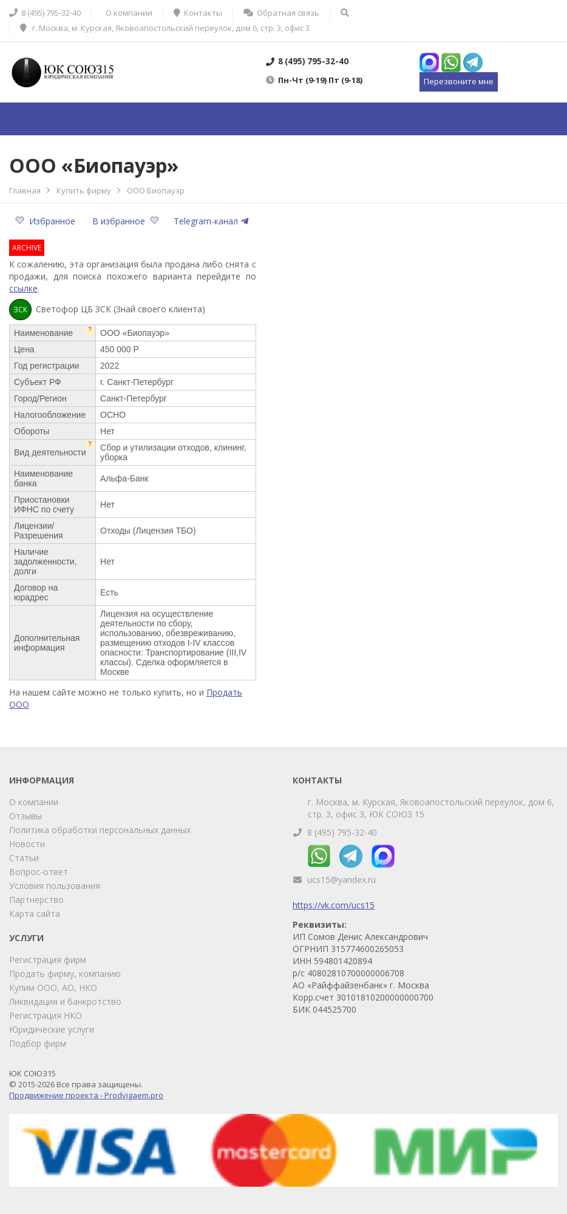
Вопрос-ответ (38, 871)
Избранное (46, 221)
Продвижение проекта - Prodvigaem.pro (86, 1095)
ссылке (23, 288)
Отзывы (25, 816)
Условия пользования (54, 885)
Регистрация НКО (45, 1015)
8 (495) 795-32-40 (342, 832)
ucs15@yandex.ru (341, 879)
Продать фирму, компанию (65, 973)
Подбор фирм (37, 1043)
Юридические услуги (51, 1029)
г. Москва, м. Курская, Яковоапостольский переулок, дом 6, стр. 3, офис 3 (165, 27)
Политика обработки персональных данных (100, 830)
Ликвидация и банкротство (65, 1001)
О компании (33, 802)
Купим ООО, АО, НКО (53, 987)
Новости (27, 844)
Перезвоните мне (459, 81)
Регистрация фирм (47, 959)
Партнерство (36, 899)
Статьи (24, 858)
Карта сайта (34, 913)
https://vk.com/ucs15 (334, 905)
